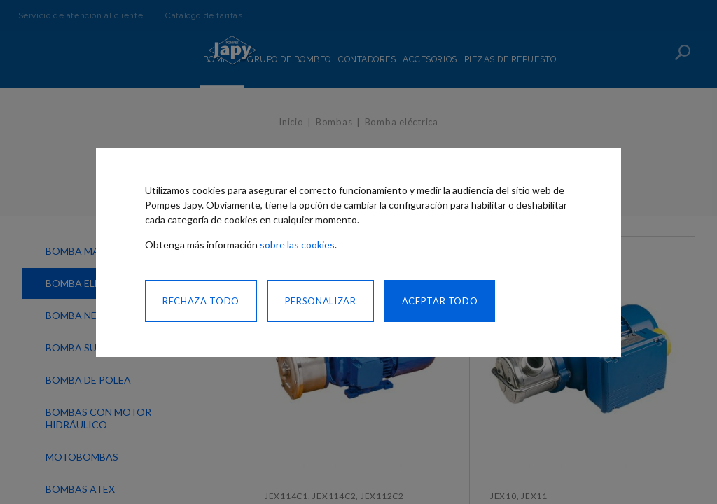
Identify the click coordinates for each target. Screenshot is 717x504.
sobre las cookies (297, 245)
